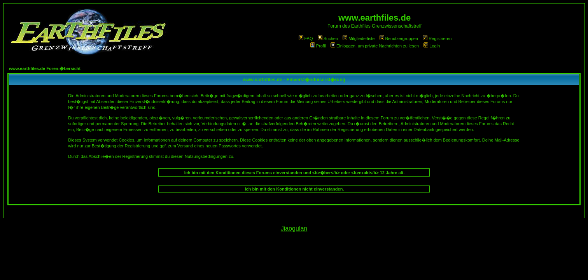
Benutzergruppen (399, 38)
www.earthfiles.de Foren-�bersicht (44, 68)
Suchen (328, 38)
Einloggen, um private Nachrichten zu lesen (375, 46)
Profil (318, 46)
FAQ (306, 38)
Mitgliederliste (358, 38)
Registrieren (437, 38)
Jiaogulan (294, 228)
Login (432, 46)
